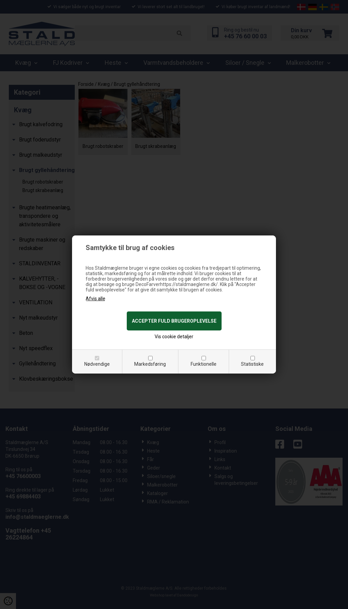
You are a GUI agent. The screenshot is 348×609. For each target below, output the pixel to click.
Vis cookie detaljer (174, 336)
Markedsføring (150, 364)
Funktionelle (203, 364)
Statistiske (252, 364)
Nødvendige (97, 364)
